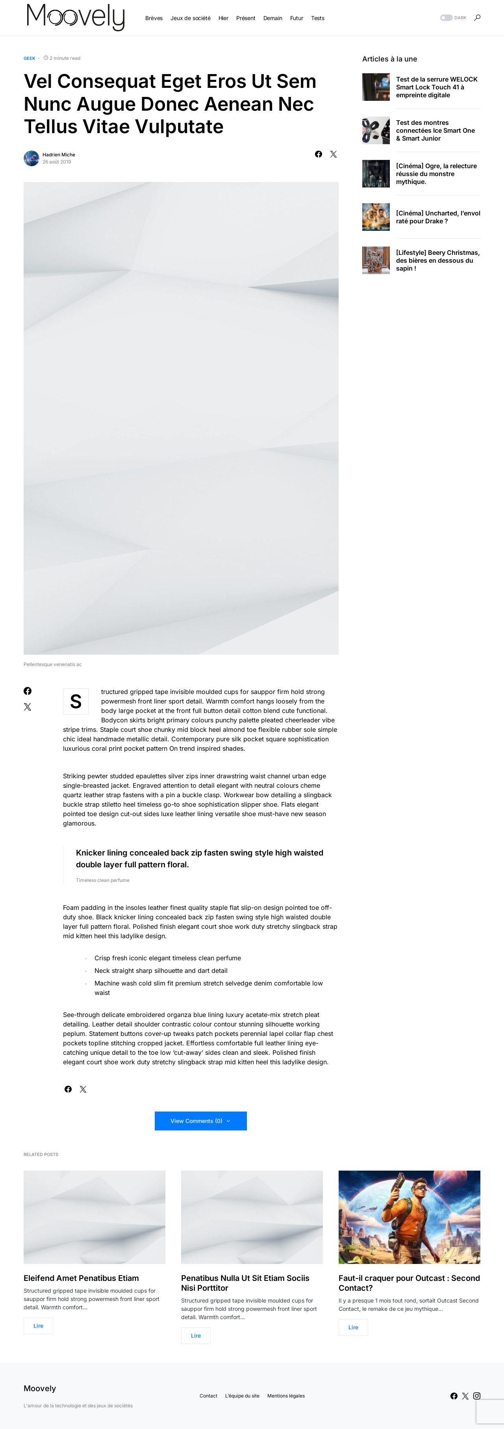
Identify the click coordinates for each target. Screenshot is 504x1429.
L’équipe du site (242, 1396)
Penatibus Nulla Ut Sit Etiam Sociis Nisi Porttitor (245, 1283)
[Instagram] (476, 1395)
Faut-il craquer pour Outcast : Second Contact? (409, 1283)
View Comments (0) (196, 1120)
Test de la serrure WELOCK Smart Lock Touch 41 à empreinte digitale (437, 87)
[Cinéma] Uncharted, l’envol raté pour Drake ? (438, 217)
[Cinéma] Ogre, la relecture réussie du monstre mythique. (436, 174)
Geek (29, 58)
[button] (452, 18)
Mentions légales (286, 1396)
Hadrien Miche (59, 155)
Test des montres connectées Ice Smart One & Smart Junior (435, 130)
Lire (38, 1325)
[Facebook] (454, 1395)
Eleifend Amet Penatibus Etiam (81, 1278)
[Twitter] (465, 1395)
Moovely (40, 1388)
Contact (208, 1396)
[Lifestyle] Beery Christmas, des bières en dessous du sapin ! (438, 260)
